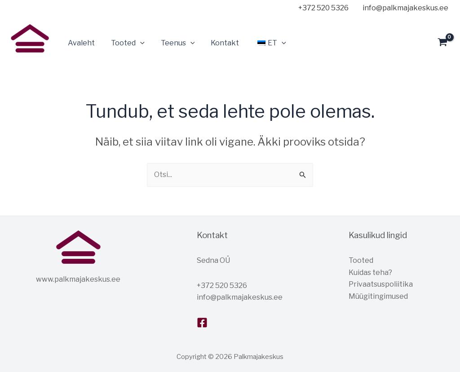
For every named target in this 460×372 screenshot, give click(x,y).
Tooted (125, 43)
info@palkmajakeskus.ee (240, 297)
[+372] (321, 8)
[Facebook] (202, 322)
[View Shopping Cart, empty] (442, 43)
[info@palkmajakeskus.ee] (404, 8)
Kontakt (218, 43)
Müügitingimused (378, 296)
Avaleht (80, 43)
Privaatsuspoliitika (381, 284)
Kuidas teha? (370, 272)
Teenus (173, 43)
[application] (137, 43)
